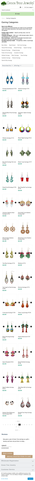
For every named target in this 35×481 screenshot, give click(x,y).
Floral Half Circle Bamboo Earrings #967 (24, 213)
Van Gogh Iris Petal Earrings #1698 (9, 288)
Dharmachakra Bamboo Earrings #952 (7, 238)
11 (26, 424)
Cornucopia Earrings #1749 (8, 312)
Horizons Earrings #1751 (24, 287)
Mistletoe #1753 (22, 263)
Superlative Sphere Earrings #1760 (24, 113)
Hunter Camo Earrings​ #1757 (25, 162)
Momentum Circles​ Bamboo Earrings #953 (24, 238)
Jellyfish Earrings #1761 (23, 88)
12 (29, 424)
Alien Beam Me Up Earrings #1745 (24, 388)
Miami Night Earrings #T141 (25, 138)
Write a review (7, 453)
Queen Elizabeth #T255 (7, 362)
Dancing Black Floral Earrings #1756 (9, 113)
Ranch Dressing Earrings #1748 (8, 337)
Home (3, 18)
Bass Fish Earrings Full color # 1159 (9, 162)
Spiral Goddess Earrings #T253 (8, 388)
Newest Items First (7, 65)
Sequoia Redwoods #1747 (24, 336)
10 (24, 424)
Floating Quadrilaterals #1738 (9, 88)
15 (18, 426)
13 (31, 424)
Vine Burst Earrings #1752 (8, 263)
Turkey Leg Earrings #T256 (24, 312)
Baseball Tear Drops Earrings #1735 (25, 413)
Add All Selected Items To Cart (19, 456)
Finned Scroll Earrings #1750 (9, 187)
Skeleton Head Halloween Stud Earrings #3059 (8, 413)
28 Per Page (17, 65)
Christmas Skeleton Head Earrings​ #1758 (8, 213)
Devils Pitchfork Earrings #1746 (24, 362)
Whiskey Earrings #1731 (8, 138)
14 (16, 426)
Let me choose (4, 478)
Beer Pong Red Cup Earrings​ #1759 (25, 188)
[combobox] (17, 10)
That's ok (30, 478)
